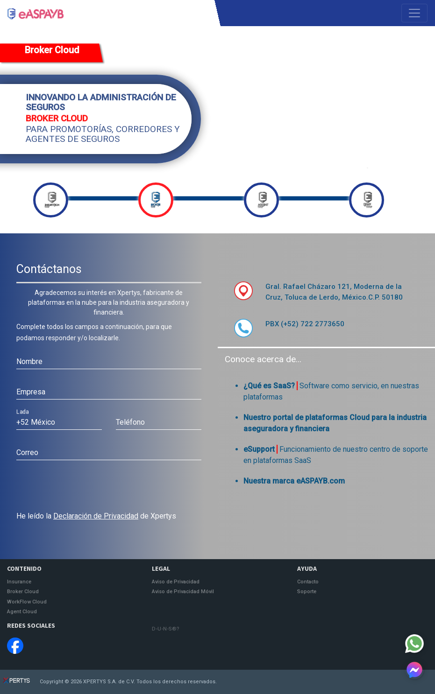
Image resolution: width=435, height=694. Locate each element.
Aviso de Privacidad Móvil (183, 591)
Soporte (306, 591)
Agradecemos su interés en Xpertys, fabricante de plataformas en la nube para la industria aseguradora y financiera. (108, 302)
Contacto (308, 582)
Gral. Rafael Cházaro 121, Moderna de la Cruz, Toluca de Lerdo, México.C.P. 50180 (334, 291)
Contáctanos (49, 269)
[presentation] (87, 488)
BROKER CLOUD (57, 119)
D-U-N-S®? (165, 629)
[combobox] (59, 422)
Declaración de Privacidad (95, 516)
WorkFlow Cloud (27, 602)
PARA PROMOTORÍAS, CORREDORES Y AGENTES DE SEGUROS (103, 134)
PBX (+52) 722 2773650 (304, 324)
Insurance (19, 582)
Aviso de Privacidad (176, 582)
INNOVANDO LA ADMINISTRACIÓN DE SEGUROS (101, 102)
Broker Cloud (52, 50)
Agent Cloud (22, 611)
